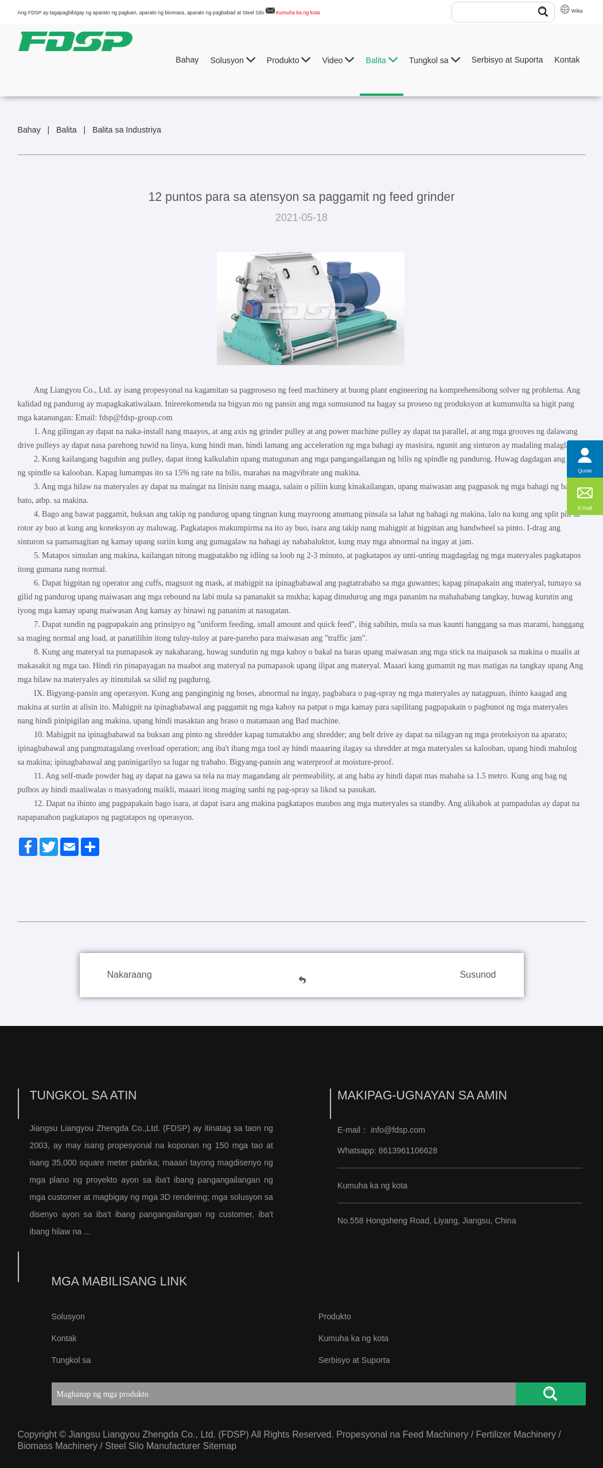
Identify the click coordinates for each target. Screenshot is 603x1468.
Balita (381, 60)
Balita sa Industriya (126, 129)
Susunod (478, 974)
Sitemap (220, 1446)
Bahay (187, 59)
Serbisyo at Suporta (507, 59)
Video (338, 60)
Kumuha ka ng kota (298, 13)
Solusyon (232, 60)
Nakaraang (129, 974)
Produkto (289, 60)
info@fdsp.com (398, 1129)
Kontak (566, 59)
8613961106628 (407, 1150)
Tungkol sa (434, 60)
